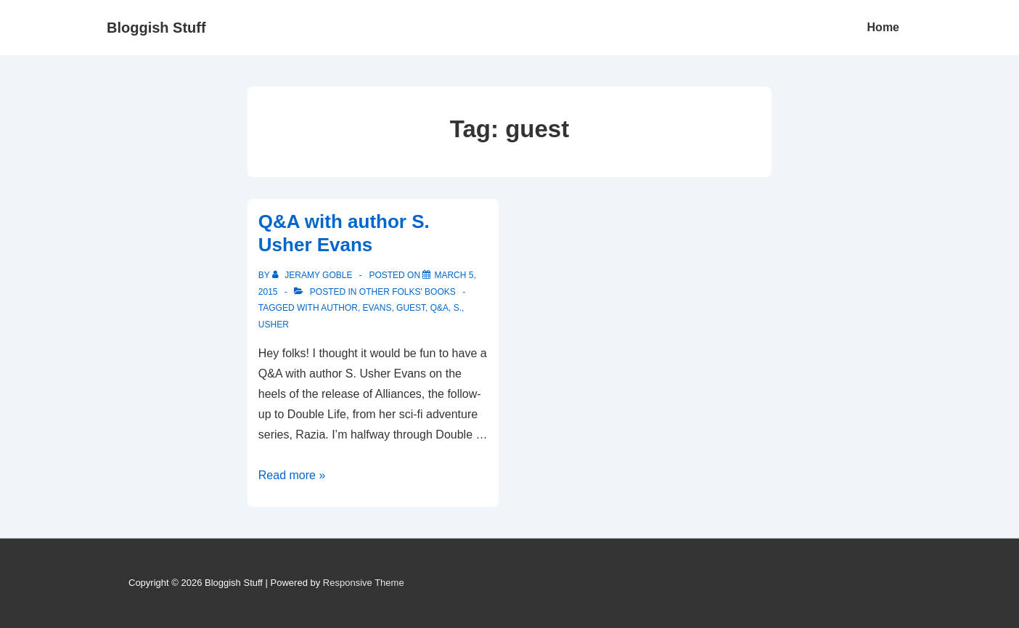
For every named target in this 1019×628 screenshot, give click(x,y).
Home (883, 27)
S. (458, 308)
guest (410, 308)
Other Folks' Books (407, 292)
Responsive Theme (363, 582)
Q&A (439, 308)
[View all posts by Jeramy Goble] (313, 275)
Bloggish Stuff (156, 28)
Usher (273, 324)
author (339, 308)
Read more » (292, 475)
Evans (377, 308)
